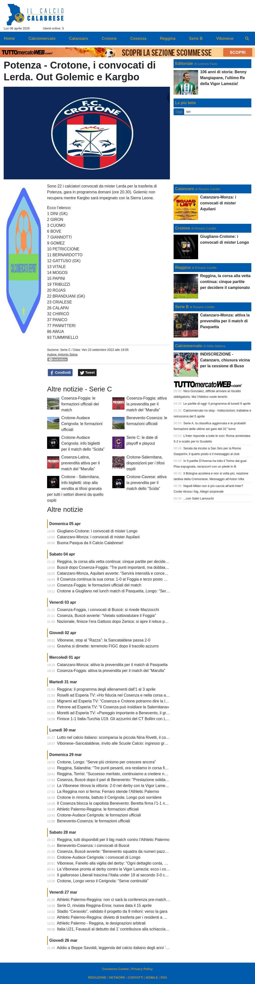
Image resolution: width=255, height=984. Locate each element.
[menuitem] (247, 39)
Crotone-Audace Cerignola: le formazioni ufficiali (81, 424)
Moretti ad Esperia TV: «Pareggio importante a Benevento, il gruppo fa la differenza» (130, 713)
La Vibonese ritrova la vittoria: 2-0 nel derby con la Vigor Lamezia (113, 786)
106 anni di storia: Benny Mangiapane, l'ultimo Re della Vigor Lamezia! (223, 78)
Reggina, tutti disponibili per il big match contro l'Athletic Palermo (113, 840)
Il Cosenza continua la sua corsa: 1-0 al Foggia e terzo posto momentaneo (122, 579)
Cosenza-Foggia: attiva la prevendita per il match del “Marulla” (147, 404)
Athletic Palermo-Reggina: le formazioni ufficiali (98, 809)
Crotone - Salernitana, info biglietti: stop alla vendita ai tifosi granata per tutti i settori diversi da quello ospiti (75, 488)
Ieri (188, 112)
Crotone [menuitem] (109, 38)
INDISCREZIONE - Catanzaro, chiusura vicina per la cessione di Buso (225, 360)
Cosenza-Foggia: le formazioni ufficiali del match (80, 404)
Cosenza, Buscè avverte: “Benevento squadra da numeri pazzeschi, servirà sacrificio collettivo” (139, 851)
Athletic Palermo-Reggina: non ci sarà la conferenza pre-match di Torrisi (119, 900)
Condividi (60, 373)
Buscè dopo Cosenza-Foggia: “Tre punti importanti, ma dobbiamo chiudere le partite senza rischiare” (144, 567)
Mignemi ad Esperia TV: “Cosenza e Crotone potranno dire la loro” (114, 701)
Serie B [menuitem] (196, 38)
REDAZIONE (97, 977)
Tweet (87, 373)
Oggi (179, 112)
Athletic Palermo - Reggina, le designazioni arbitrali (101, 923)
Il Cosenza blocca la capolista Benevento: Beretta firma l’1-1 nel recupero (121, 803)
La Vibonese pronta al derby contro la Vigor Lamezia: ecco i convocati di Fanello (127, 869)
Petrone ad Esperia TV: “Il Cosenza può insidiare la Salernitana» (113, 707)
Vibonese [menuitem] (225, 38)
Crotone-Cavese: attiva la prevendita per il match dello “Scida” (147, 483)
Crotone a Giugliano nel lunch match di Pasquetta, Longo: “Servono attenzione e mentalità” (136, 591)
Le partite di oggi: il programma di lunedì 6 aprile (217, 403)
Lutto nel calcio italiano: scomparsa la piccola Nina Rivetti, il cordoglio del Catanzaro (130, 737)
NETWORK (117, 977)
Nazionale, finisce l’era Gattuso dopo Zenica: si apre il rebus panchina (117, 621)
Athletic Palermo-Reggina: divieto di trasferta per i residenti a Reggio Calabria (124, 917)
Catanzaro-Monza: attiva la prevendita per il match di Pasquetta (112, 665)
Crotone (182, 228)
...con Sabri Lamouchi (198, 498)
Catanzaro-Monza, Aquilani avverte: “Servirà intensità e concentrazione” (119, 573)
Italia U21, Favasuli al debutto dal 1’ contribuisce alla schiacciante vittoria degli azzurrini (133, 929)
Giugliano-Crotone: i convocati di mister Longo (97, 531)
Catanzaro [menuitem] (78, 38)
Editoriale (184, 63)
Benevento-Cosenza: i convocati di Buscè (93, 845)
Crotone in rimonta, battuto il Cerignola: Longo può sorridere (109, 797)
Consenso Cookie (115, 969)
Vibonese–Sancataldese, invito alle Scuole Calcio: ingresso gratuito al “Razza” (125, 743)
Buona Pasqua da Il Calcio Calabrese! (90, 543)
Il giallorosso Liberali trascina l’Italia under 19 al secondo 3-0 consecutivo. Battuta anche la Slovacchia (145, 875)
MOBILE (152, 977)
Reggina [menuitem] (167, 38)
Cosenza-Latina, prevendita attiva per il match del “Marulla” (80, 463)
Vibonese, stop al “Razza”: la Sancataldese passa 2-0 (103, 640)
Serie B (182, 307)
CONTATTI (135, 977)
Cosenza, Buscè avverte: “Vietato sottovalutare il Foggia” (106, 615)
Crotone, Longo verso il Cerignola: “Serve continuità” (103, 881)
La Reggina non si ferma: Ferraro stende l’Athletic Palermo (108, 791)
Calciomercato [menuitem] (41, 38)
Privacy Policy (142, 969)
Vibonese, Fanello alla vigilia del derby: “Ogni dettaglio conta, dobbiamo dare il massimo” (134, 863)
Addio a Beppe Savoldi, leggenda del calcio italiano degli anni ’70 (113, 948)
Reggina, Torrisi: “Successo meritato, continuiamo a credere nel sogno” (118, 774)
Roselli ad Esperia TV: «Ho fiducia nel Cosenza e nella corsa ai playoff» (119, 695)
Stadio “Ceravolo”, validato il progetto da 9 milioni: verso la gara (112, 911)
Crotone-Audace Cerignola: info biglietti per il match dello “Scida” (82, 443)
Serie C (65, 350)
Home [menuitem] (9, 38)
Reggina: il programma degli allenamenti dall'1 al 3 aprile (106, 689)
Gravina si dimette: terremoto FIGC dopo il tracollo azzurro (108, 646)
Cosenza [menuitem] (138, 38)
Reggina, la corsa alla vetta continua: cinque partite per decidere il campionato (125, 561)
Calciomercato (188, 346)
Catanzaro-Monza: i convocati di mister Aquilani (98, 537)
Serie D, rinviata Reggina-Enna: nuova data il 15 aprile (104, 905)
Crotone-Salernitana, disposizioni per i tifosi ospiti (146, 463)
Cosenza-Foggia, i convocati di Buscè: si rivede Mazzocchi (108, 610)
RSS (164, 977)
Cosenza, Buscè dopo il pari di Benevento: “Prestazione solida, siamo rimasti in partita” (132, 780)
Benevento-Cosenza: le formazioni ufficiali (93, 821)
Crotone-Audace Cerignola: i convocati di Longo (98, 857)
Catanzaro (184, 189)
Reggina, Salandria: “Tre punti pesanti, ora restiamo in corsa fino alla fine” (121, 768)
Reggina (183, 267)
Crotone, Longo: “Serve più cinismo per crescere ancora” (106, 762)
